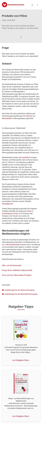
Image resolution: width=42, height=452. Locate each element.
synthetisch (26, 157)
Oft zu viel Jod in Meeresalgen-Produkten (16, 275)
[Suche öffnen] (32, 4)
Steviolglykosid (7, 204)
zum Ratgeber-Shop (20, 360)
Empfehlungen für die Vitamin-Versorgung (19, 290)
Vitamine (29, 116)
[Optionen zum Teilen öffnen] (21, 37)
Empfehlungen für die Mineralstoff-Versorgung (21, 294)
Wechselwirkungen (13, 244)
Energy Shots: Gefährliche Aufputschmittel (17, 270)
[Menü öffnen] (37, 5)
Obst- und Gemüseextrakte (11, 265)
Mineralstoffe (6, 118)
